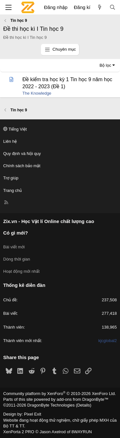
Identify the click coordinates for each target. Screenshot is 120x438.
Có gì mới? (15, 233)
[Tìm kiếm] (112, 7)
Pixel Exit (32, 414)
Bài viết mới (14, 247)
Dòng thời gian (16, 259)
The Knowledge (36, 93)
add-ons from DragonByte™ (82, 399)
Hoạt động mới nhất (21, 271)
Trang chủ (12, 190)
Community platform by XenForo (59, 393)
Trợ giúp (10, 178)
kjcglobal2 (107, 340)
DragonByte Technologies (51, 405)
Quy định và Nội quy (22, 153)
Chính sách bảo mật (21, 165)
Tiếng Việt (15, 129)
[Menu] (8, 7)
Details (83, 405)
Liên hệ (10, 141)
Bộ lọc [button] (105, 65)
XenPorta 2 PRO (18, 431)
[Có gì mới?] (99, 7)
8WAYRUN (81, 431)
